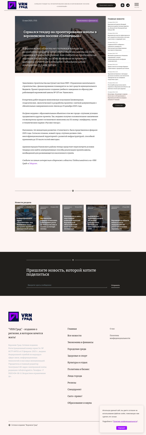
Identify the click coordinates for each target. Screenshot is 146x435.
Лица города (75, 376)
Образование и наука (80, 402)
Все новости (74, 335)
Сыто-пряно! (75, 396)
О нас (112, 329)
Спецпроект (74, 389)
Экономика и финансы (80, 342)
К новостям (119, 105)
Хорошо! (121, 428)
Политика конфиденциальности (120, 336)
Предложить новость (106, 5)
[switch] (136, 5)
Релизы (72, 382)
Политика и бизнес (78, 369)
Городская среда (77, 349)
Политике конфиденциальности (125, 421)
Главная (72, 328)
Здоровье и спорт (77, 355)
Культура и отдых (77, 362)
